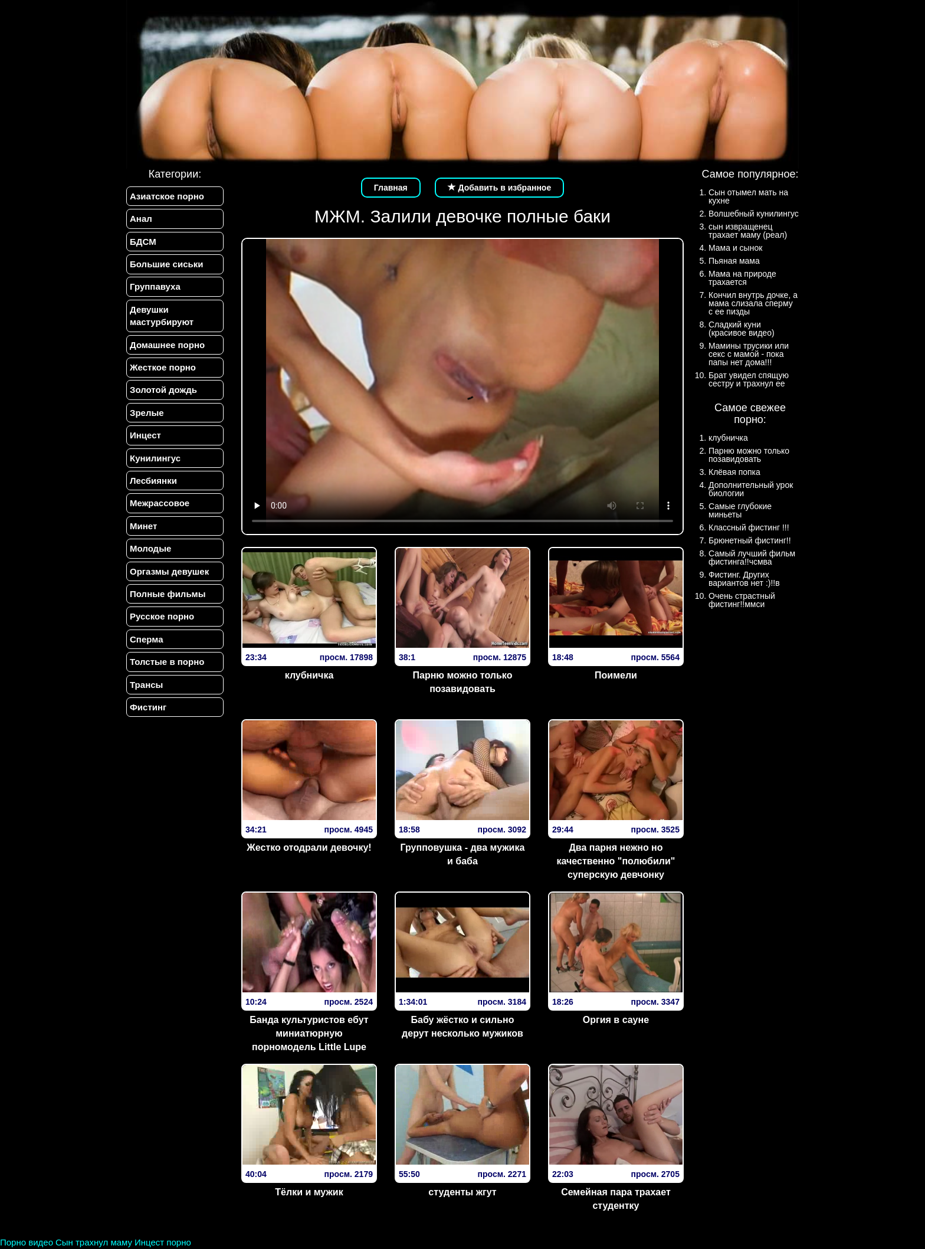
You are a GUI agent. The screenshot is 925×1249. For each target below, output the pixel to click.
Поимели (616, 675)
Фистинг (148, 708)
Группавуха (155, 287)
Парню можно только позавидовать (463, 682)
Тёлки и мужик (309, 1192)
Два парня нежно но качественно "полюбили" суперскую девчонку (616, 861)
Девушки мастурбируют (161, 315)
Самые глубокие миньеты (740, 510)
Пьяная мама (734, 261)
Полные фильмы (167, 594)
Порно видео (26, 1242)
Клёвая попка (734, 472)
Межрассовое (159, 504)
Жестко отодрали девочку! (309, 847)
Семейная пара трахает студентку (616, 1199)
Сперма (146, 639)
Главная (391, 187)
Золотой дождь (163, 390)
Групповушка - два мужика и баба (463, 854)
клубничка (309, 675)
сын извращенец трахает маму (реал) (747, 230)
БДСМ (143, 242)
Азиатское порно (167, 196)
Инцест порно (163, 1242)
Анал (141, 219)
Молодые (150, 549)
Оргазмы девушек (169, 571)
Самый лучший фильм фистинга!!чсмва (751, 557)
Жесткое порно (163, 367)
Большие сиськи (166, 264)
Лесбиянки (153, 481)
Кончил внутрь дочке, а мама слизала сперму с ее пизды (753, 303)
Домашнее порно (167, 345)
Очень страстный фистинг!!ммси (741, 600)
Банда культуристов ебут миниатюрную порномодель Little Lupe (309, 1033)
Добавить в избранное (500, 187)
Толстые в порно (167, 662)
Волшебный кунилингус (753, 213)
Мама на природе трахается (742, 278)
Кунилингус (155, 458)
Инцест (145, 436)
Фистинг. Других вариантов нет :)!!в (744, 579)
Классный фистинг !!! (748, 527)
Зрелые (147, 413)
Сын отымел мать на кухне (748, 196)
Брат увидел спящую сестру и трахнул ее (748, 379)
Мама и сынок (735, 248)
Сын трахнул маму (93, 1242)
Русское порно (162, 617)
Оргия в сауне (616, 1020)
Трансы (146, 685)
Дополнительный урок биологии (750, 489)
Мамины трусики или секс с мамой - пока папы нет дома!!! (748, 354)
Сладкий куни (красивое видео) (741, 328)
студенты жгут (462, 1192)
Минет (143, 526)
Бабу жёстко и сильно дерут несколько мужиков (462, 1026)
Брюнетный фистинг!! (749, 540)
